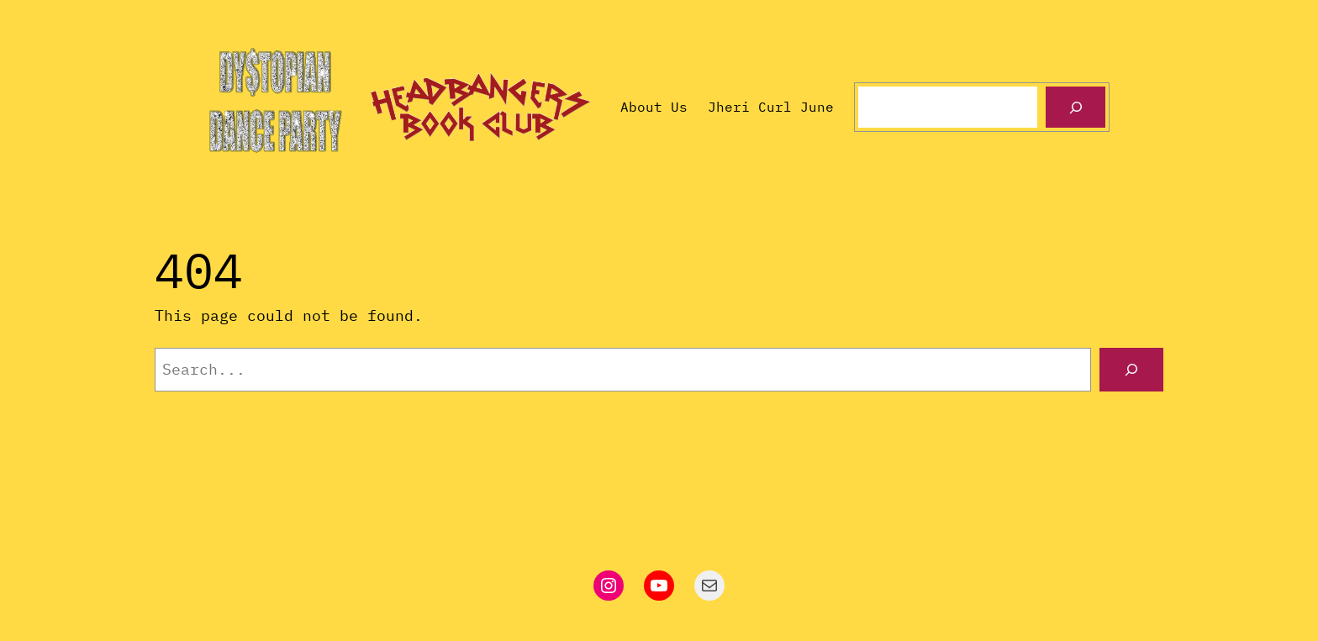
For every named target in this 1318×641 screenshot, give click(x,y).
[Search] (1075, 107)
